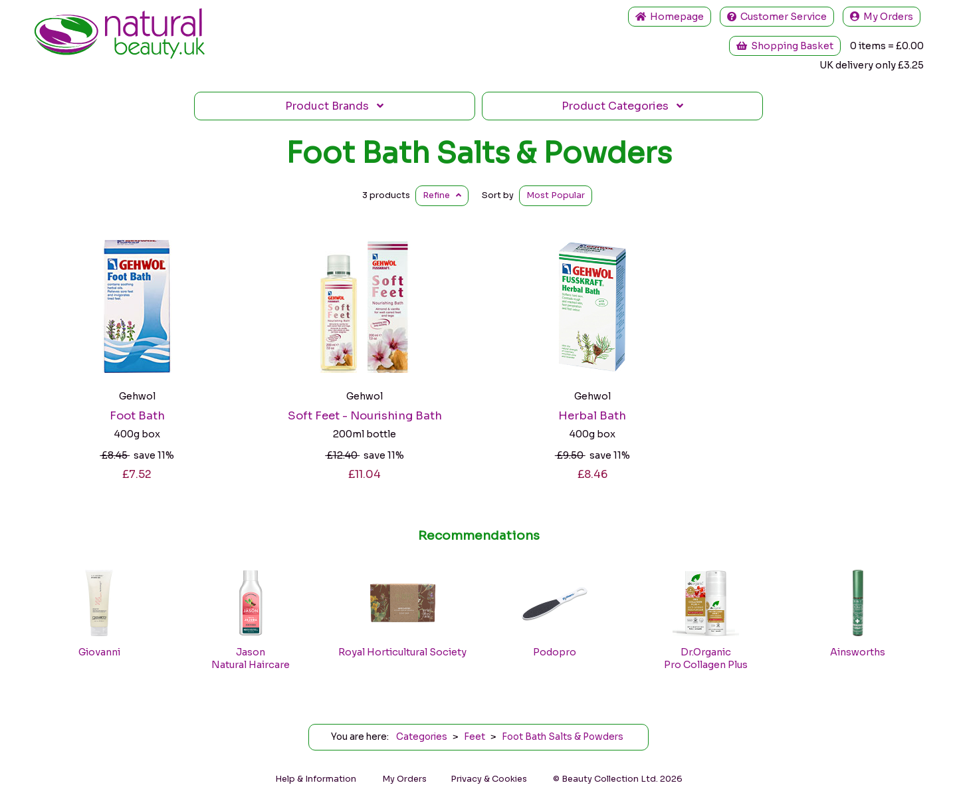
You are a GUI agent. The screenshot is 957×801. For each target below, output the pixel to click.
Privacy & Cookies (489, 779)
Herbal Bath (592, 416)
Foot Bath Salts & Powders (479, 153)
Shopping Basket (784, 46)
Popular (555, 195)
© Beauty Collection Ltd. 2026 (618, 779)
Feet (474, 737)
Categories (622, 106)
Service (777, 17)
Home (669, 17)
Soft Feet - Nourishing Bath (365, 416)
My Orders (881, 17)
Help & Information (315, 779)
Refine (442, 195)
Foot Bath (137, 416)
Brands (334, 106)
